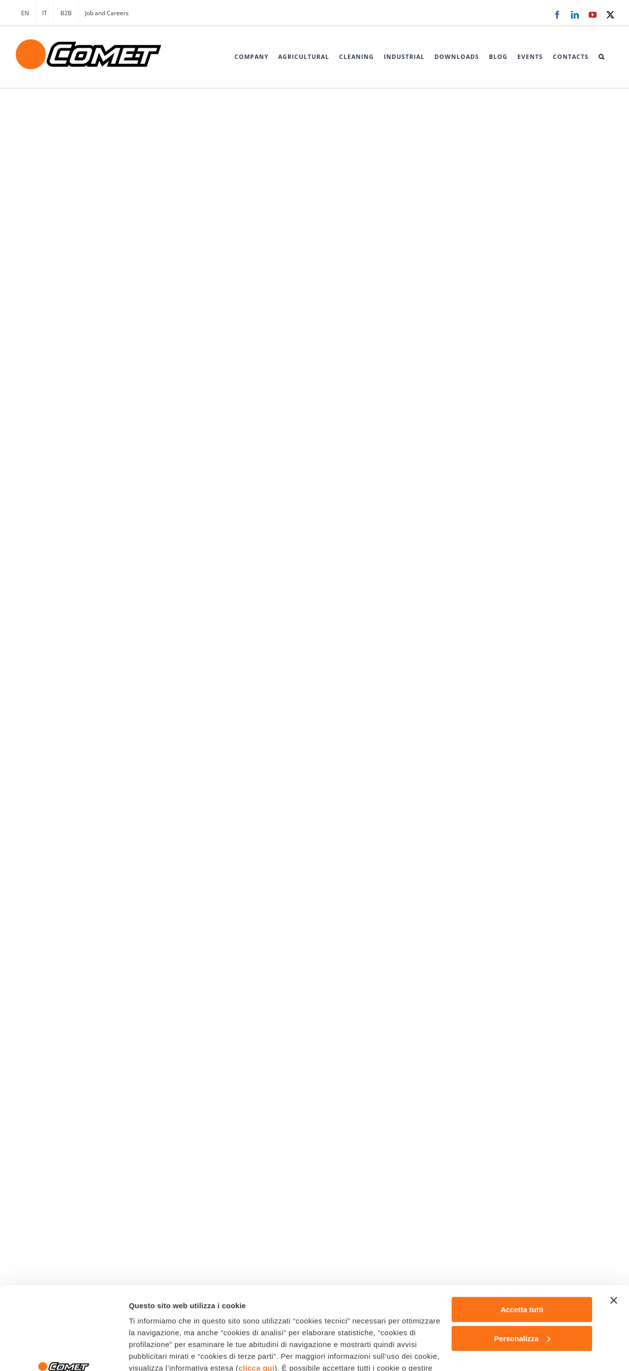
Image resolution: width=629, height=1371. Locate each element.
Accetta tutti (522, 1232)
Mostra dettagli (155, 1351)
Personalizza (522, 1261)
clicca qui (256, 1290)
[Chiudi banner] (613, 1222)
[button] (601, 57)
